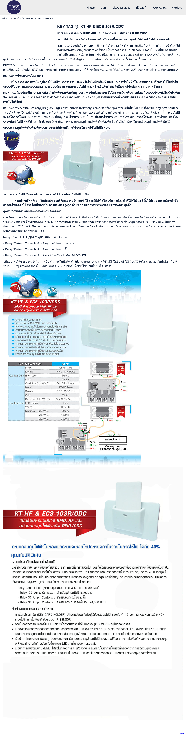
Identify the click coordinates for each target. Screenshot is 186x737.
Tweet (181, 733)
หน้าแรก (6, 18)
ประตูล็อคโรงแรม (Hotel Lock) (27, 18)
